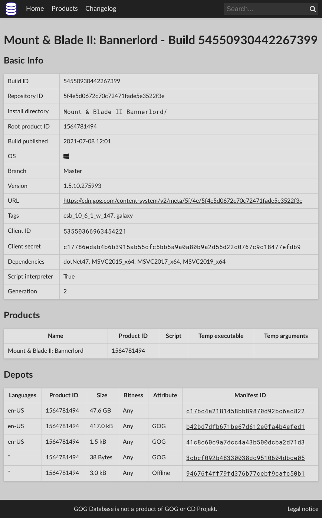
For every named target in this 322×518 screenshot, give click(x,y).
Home (35, 9)
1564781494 (80, 127)
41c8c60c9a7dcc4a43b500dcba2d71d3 (245, 442)
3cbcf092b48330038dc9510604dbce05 (245, 458)
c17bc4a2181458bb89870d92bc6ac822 (245, 411)
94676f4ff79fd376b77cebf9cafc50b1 (245, 473)
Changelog (100, 9)
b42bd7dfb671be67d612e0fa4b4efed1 (245, 426)
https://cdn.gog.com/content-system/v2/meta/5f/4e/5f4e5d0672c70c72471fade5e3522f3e (182, 201)
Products (65, 9)
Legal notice (303, 509)
